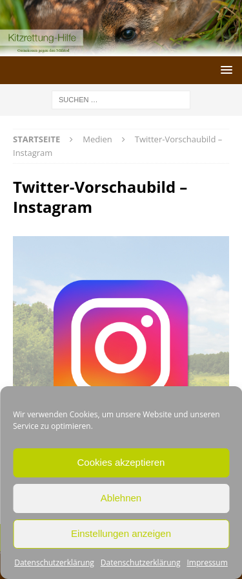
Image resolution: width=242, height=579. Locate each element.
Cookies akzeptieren (121, 462)
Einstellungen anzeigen (121, 533)
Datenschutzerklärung (54, 562)
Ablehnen (121, 497)
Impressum (207, 562)
